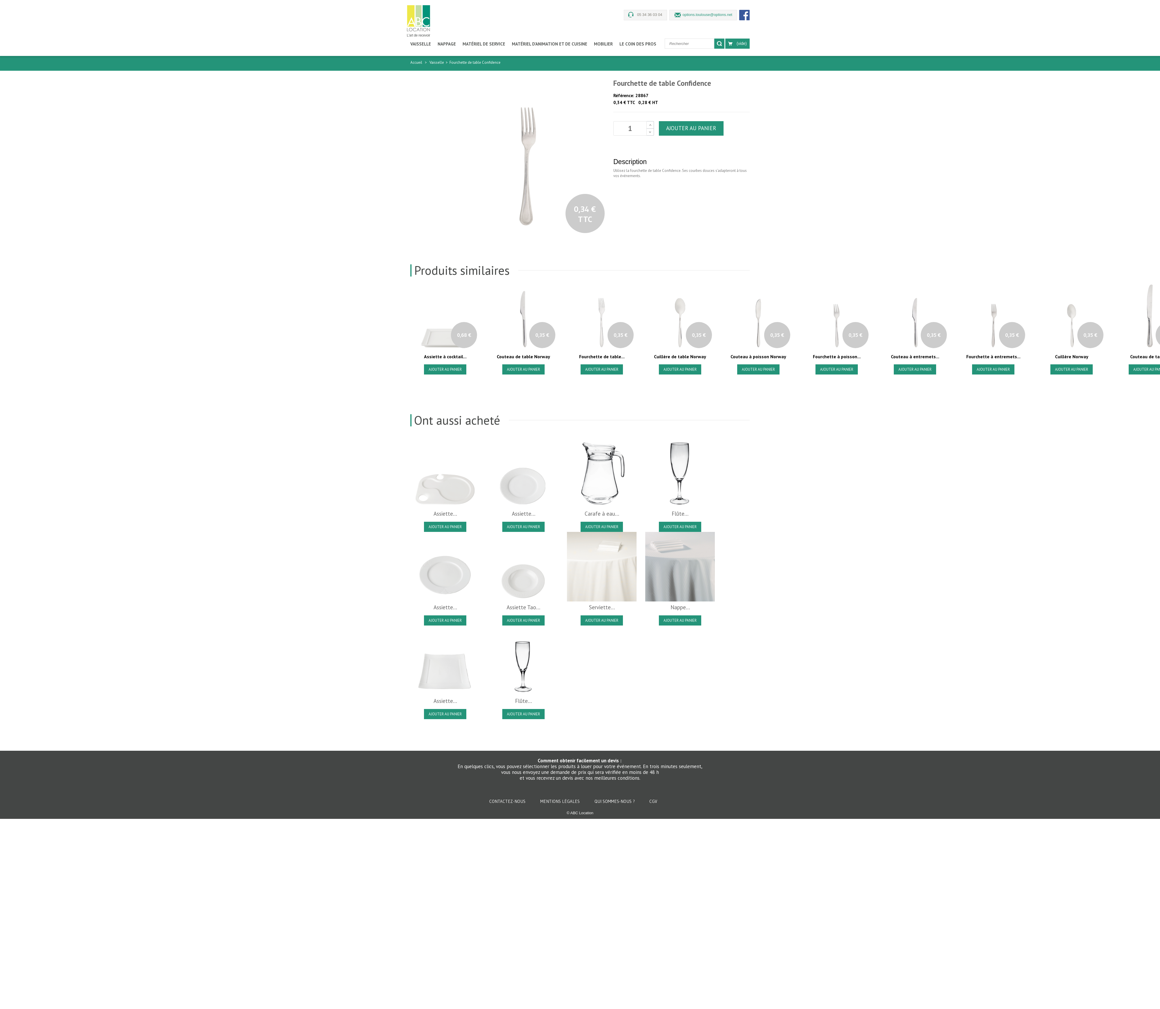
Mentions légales (560, 801)
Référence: (623, 95)
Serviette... (602, 607)
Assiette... (445, 513)
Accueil (416, 62)
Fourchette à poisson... (837, 356)
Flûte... (680, 513)
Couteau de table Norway (523, 356)
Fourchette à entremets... (993, 356)
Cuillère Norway (1071, 356)
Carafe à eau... (602, 513)
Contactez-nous (508, 801)
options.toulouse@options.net (707, 14)
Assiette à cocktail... (445, 356)
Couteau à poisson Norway (758, 356)
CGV (653, 801)
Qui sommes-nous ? (615, 801)
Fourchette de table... (602, 356)
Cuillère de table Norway (680, 356)
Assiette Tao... (523, 607)
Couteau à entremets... (915, 356)
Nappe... (680, 607)
